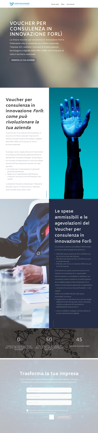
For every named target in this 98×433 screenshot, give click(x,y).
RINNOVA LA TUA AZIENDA (23, 60)
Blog (62, 4)
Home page (55, 4)
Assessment (70, 4)
